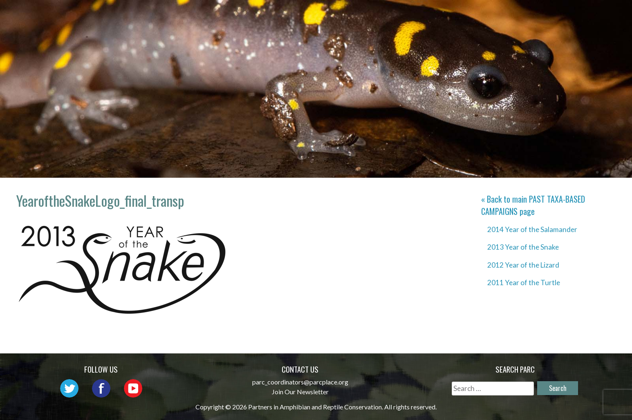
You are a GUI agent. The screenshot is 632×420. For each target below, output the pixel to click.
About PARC (278, 14)
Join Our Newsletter (300, 391)
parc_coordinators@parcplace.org (300, 382)
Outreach (384, 14)
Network (333, 14)
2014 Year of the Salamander (532, 229)
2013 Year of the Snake (523, 247)
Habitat (492, 14)
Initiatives (440, 14)
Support (585, 14)
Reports (538, 14)
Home (230, 14)
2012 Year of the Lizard (523, 265)
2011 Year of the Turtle (523, 282)
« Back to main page (533, 205)
